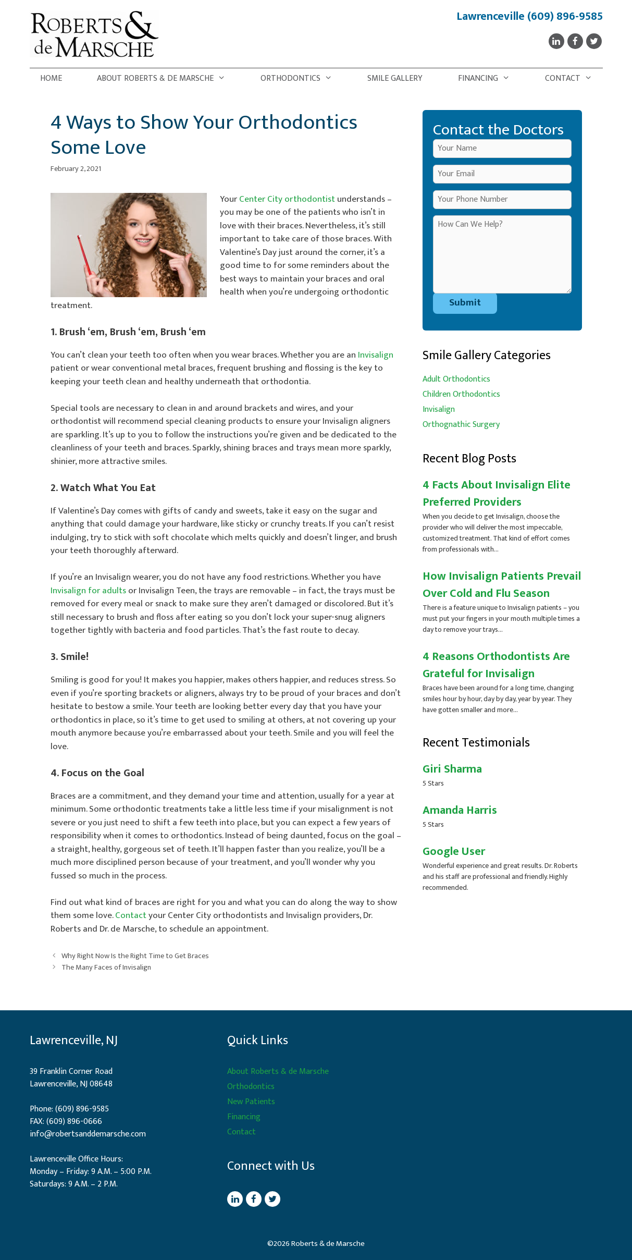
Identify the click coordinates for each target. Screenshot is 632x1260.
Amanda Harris (460, 810)
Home (51, 78)
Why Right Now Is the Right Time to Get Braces (135, 956)
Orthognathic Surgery (461, 425)
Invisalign (375, 355)
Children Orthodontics (461, 394)
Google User (454, 851)
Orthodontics (302, 78)
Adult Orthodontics (456, 379)
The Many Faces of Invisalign (106, 967)
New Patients (251, 1102)
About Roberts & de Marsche (166, 78)
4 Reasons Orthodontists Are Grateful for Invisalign (496, 665)
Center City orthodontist (287, 199)
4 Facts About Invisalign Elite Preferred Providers (497, 493)
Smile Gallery (395, 78)
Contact (574, 78)
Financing (489, 78)
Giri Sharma (452, 769)
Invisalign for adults (88, 590)
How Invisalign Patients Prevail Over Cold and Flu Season (502, 585)
